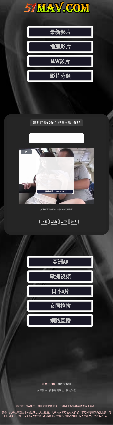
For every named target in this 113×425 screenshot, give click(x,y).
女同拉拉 (60, 306)
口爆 (54, 221)
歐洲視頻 (60, 276)
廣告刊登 (71, 390)
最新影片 (60, 32)
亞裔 (44, 221)
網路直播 (60, 320)
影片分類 (60, 76)
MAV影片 (60, 61)
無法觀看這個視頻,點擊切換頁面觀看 (56, 209)
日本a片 (60, 291)
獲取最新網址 (56, 390)
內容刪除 (42, 390)
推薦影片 (60, 47)
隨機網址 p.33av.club (54, 191)
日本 (64, 221)
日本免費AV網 (63, 384)
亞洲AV (60, 262)
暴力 (73, 221)
